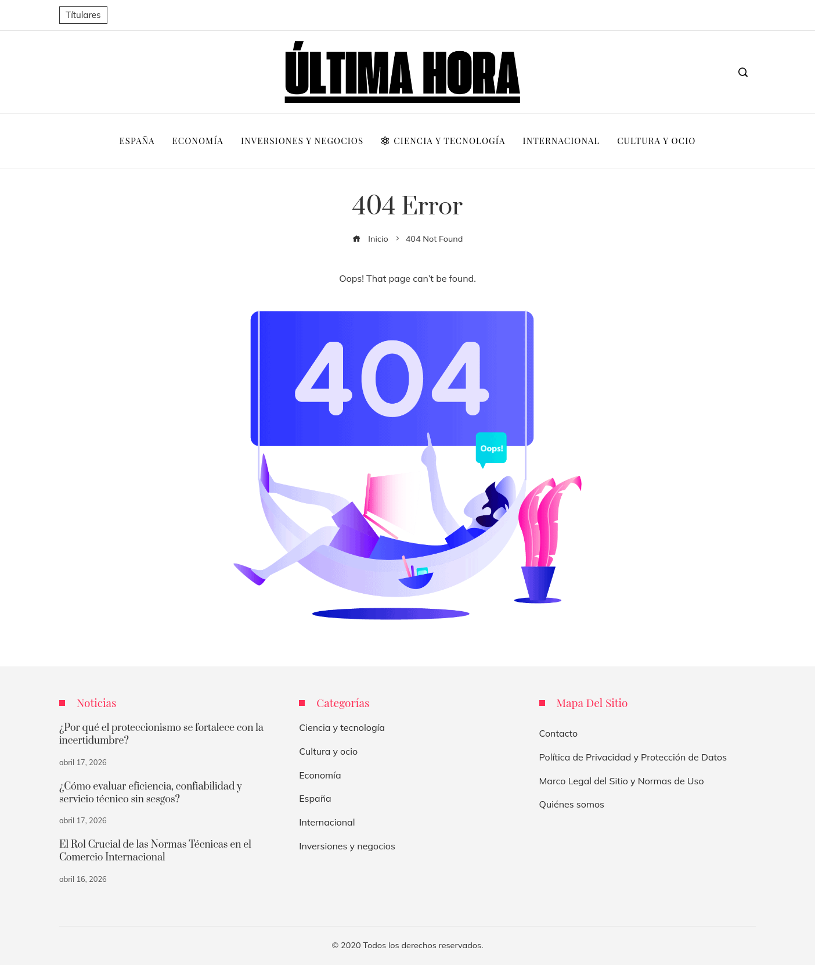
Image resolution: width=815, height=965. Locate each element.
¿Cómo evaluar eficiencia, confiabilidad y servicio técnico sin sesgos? (150, 793)
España (315, 798)
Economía (320, 775)
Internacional (327, 822)
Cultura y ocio (328, 751)
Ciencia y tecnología (342, 727)
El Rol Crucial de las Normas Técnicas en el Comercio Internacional (155, 851)
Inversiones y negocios (347, 846)
